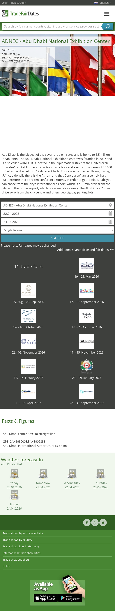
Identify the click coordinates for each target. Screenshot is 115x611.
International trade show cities (21, 553)
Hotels (6, 566)
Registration (18, 2)
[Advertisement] (57, 123)
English (105, 2)
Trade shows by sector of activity (23, 533)
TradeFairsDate (20, 13)
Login (5, 2)
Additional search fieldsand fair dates (83, 250)
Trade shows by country (17, 540)
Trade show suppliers (16, 559)
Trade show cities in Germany (21, 546)
